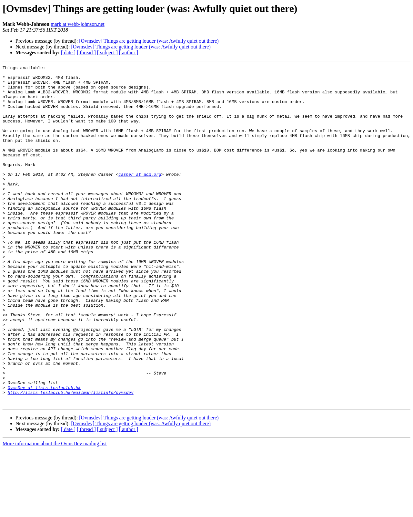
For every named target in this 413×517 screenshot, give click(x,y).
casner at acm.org (139, 196)
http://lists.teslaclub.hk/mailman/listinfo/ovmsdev (71, 458)
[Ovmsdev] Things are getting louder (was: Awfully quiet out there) (148, 41)
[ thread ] (86, 52)
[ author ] (128, 52)
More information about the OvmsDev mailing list (55, 511)
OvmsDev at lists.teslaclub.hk (44, 452)
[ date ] (68, 52)
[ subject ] (107, 52)
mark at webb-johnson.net (78, 24)
